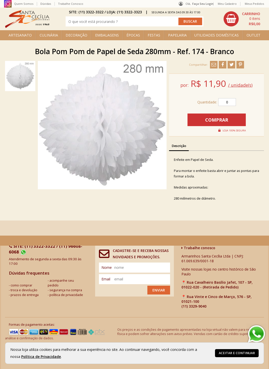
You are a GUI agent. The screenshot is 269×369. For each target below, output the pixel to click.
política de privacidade (66, 295)
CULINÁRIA (49, 35)
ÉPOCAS (133, 35)
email (105, 279)
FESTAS (154, 35)
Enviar (158, 290)
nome (106, 267)
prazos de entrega (25, 295)
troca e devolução (24, 290)
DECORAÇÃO (76, 35)
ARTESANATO (20, 35)
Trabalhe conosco (198, 247)
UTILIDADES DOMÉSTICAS (216, 35)
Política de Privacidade (41, 356)
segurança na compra (65, 290)
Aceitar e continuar (237, 353)
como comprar (21, 285)
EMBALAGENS (107, 35)
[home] (27, 26)
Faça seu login (202, 4)
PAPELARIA (177, 35)
